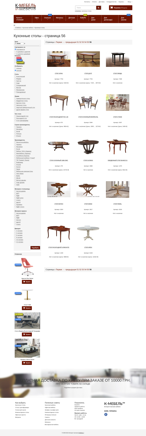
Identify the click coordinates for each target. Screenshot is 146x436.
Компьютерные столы (22, 412)
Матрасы (59, 18)
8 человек (19, 237)
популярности (20, 49)
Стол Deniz (88, 204)
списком (18, 68)
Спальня (48, 17)
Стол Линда (117, 73)
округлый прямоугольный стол (25, 107)
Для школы (125, 18)
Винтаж (18, 87)
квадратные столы (22, 101)
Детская (71, 18)
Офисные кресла (20, 415)
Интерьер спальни (50, 415)
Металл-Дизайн (21, 180)
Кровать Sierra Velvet (27, 359)
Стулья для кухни (20, 410)
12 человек (19, 242)
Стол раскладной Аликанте (58, 247)
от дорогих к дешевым (23, 54)
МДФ (17, 195)
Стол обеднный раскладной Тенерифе (27, 331)
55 (88, 42)
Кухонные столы (20, 405)
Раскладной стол (21, 118)
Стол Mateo (58, 204)
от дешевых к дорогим (23, 51)
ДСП (17, 193)
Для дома (93, 19)
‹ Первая (58, 42)
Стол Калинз (88, 160)
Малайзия (19, 129)
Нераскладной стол (22, 116)
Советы (47, 417)
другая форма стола (22, 109)
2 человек (19, 231)
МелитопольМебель (22, 142)
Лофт (18, 83)
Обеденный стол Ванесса (117, 160)
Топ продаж (20, 62)
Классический (20, 76)
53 (83, 42)
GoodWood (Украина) (22, 155)
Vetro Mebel (19, 173)
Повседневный (20, 92)
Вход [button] (129, 2)
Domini (18, 167)
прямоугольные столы (23, 98)
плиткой (18, 70)
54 (85, 42)
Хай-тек (18, 81)
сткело (18, 224)
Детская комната (50, 419)
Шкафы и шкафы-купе (52, 410)
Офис (37, 18)
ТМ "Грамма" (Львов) (22, 160)
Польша (18, 133)
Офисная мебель (50, 407)
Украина (18, 127)
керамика (19, 204)
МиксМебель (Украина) (23, 153)
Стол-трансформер (22, 120)
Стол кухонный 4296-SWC (59, 160)
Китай (18, 131)
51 (78, 42)
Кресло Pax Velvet (27, 278)
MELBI (18, 178)
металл (18, 220)
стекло (18, 200)
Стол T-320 (27, 305)
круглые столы (20, 103)
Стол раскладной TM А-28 (58, 117)
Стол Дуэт (88, 73)
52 (80, 42)
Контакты (87, 2)
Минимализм (20, 90)
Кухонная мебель (28, 27)
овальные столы (21, 105)
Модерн (18, 78)
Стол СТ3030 (117, 117)
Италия (18, 136)
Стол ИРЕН (88, 247)
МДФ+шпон (19, 198)
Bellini (18, 176)
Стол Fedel (117, 204)
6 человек (19, 235)
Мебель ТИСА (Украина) (23, 151)
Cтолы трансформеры (22, 407)
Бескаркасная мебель (52, 424)
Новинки (19, 60)
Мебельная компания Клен (24, 171)
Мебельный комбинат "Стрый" (25, 158)
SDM (17, 185)
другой (18, 202)
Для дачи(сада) (108, 19)
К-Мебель (18, 27)
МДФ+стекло (20, 207)
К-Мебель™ (81, 433)
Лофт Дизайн (20, 182)
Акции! (19, 58)
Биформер (19, 162)
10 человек (19, 240)
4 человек (19, 233)
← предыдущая (69, 42)
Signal (18, 169)
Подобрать (35, 248)
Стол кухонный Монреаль (88, 117)
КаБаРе (83, 17)
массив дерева (21, 191)
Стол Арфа (59, 73)
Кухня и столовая (19, 19)
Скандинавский (21, 85)
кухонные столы (86, 11)
